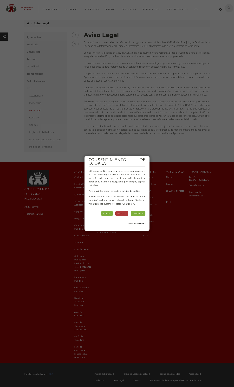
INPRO (142, 223)
